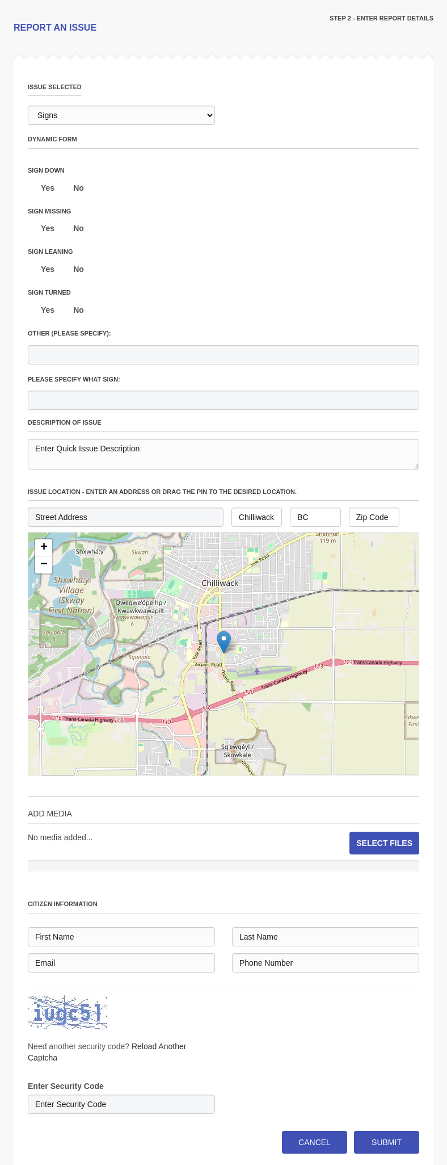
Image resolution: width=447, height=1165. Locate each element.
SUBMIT (387, 1142)
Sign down (46, 170)
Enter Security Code (66, 1086)
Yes (47, 187)
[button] (43, 547)
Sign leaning (50, 251)
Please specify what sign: (74, 379)
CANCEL (314, 1142)
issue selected (55, 86)
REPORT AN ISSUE (55, 27)
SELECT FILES (384, 843)
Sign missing (49, 211)
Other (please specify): (69, 333)
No (78, 187)
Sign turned (49, 292)
